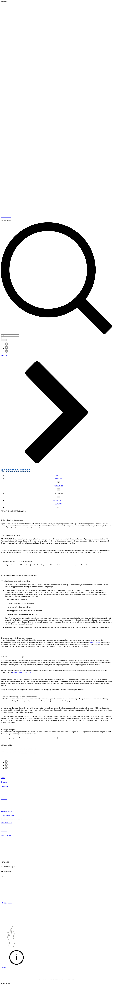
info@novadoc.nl (95, 642)
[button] (58, 493)
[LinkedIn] (6, 352)
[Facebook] (6, 345)
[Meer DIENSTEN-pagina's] (58, 482)
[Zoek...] (10, 335)
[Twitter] (6, 348)
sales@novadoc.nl (7, 903)
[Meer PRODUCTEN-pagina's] (58, 490)
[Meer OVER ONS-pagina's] (58, 497)
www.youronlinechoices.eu (21, 672)
